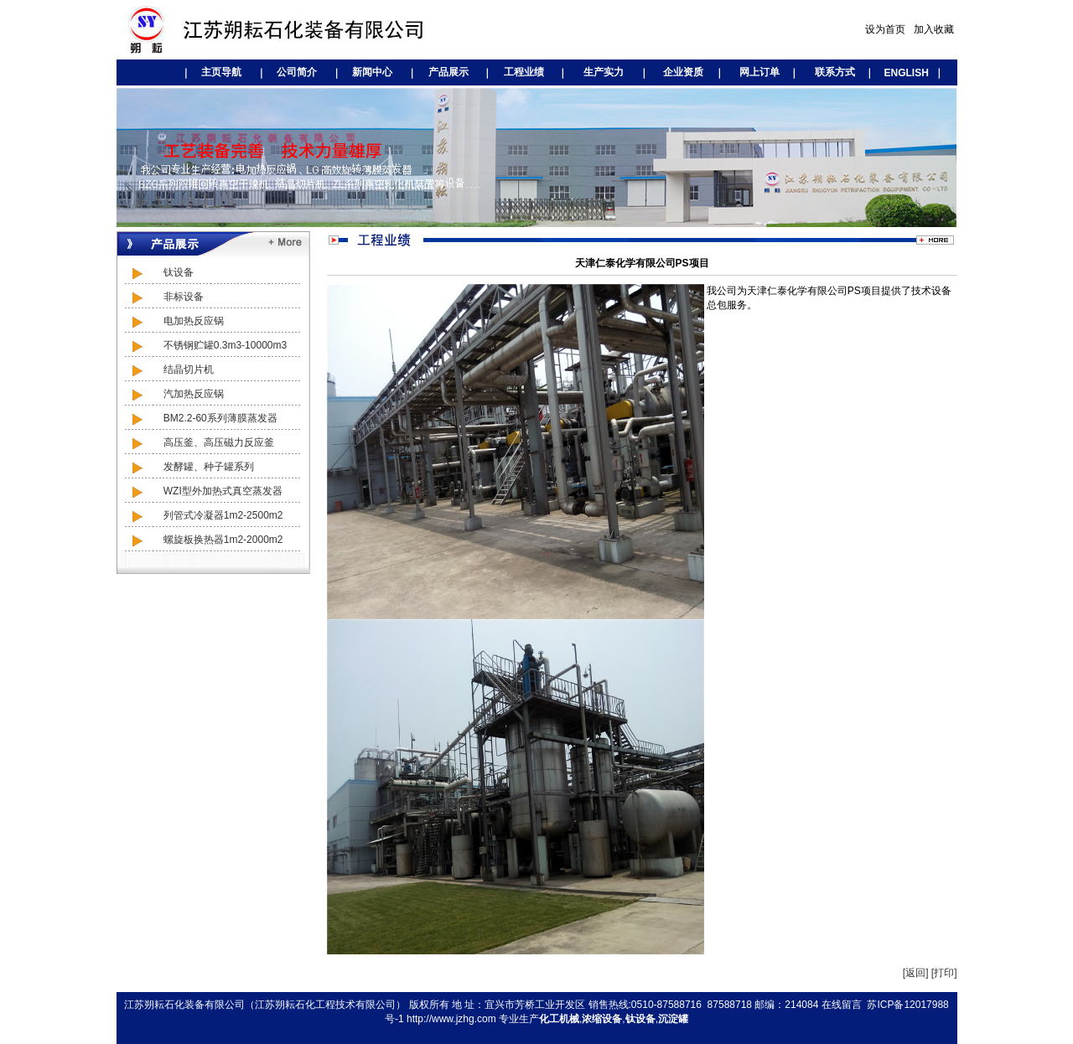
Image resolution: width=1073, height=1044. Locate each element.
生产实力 (603, 72)
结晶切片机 (169, 369)
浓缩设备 (602, 1019)
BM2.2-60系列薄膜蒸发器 (200, 418)
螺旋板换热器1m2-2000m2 (203, 539)
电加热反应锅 (174, 321)
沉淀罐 (673, 1019)
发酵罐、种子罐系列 (189, 467)
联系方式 (835, 72)
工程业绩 (524, 72)
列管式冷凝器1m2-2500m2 (203, 515)
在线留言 (842, 1004)
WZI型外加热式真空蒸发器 (203, 491)
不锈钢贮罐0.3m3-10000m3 (205, 345)
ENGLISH (901, 73)
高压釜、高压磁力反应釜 (199, 442)
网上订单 (759, 72)
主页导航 (221, 72)
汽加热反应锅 (174, 394)
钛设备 (159, 272)
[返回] (916, 973)
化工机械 (559, 1019)
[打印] (944, 973)
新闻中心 (372, 72)
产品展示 (448, 72)
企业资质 (683, 72)
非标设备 (164, 296)
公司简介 (297, 72)
